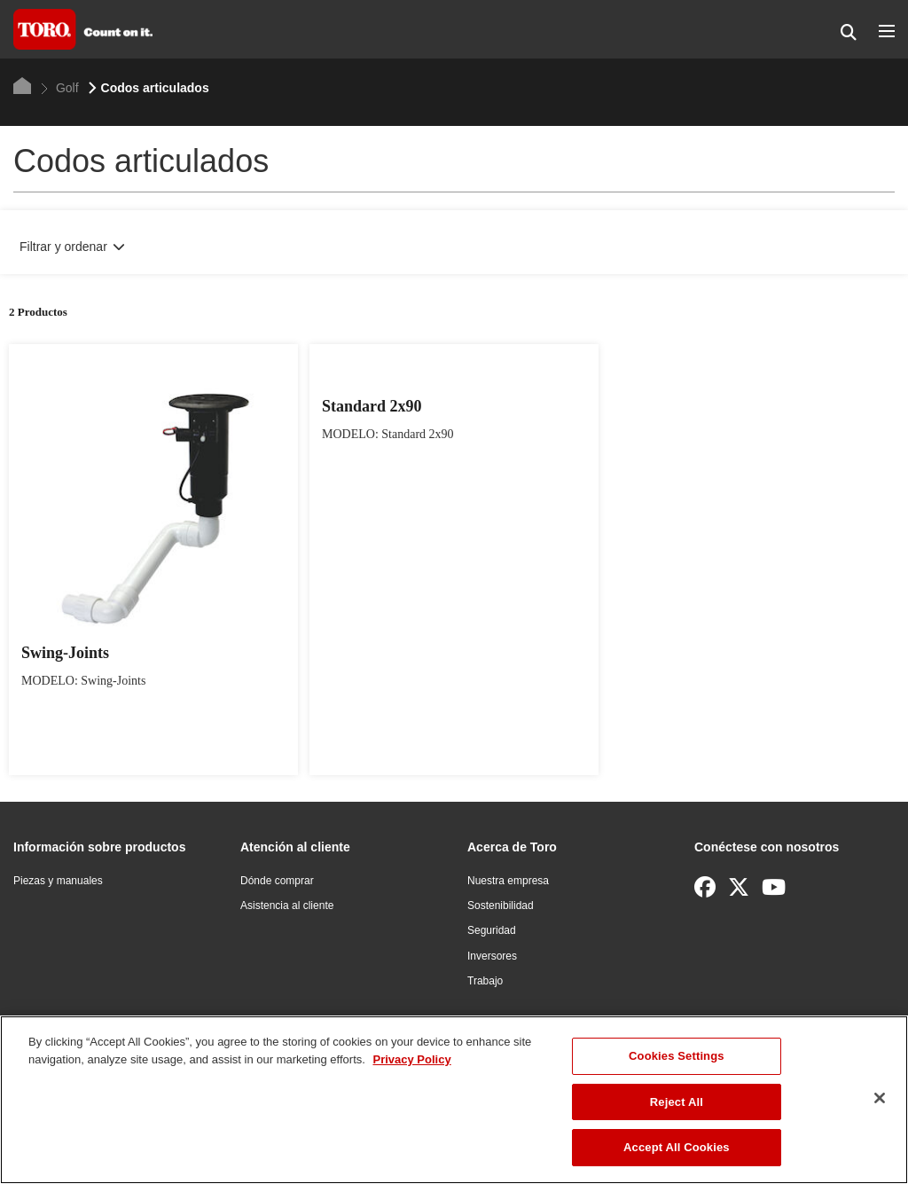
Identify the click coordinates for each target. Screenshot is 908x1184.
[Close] (879, 1097)
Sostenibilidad (500, 905)
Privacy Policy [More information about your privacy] (411, 1059)
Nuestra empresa (508, 880)
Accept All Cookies (676, 1147)
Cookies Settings (676, 1055)
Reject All (676, 1102)
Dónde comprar (277, 880)
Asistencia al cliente (286, 905)
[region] (454, 1099)
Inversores (492, 956)
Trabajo (485, 981)
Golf (60, 88)
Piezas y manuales (58, 880)
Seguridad (491, 930)
